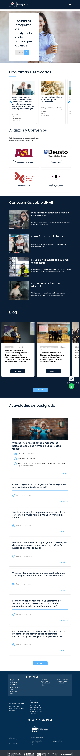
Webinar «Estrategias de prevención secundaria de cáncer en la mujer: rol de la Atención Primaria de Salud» (38, 515)
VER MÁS (18, 371)
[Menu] (70, 5)
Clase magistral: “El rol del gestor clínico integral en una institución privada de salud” (39, 485)
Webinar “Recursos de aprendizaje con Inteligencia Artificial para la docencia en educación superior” (38, 574)
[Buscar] (22, 52)
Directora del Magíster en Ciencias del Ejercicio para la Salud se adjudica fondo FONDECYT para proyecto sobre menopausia (52, 357)
